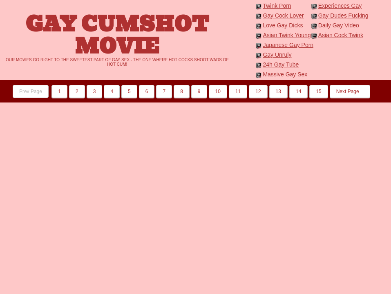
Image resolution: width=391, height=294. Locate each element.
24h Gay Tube (281, 64)
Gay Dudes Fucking (343, 15)
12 (258, 91)
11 (238, 91)
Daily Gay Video (338, 25)
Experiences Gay (340, 5)
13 (278, 91)
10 (218, 91)
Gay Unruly (277, 54)
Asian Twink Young (287, 35)
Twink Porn (277, 5)
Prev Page (30, 91)
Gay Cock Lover (283, 15)
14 (298, 91)
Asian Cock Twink (340, 35)
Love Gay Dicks (283, 25)
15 (318, 91)
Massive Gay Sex (285, 74)
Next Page (350, 91)
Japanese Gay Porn (288, 45)
